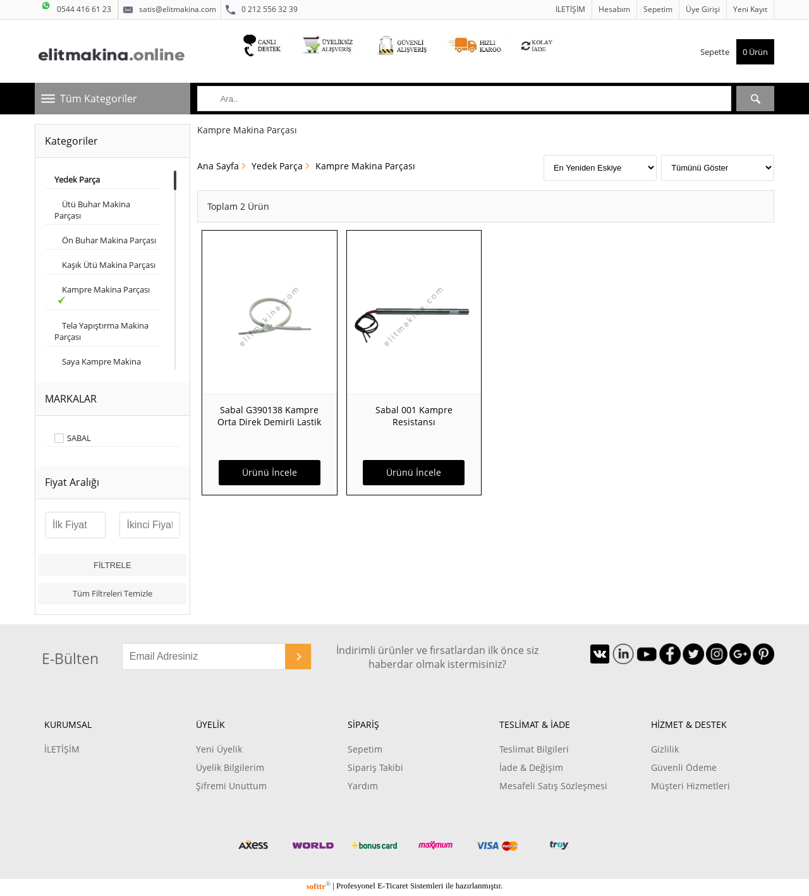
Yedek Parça (277, 166)
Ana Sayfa (218, 166)
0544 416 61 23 (76, 7)
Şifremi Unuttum (231, 786)
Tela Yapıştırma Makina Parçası (101, 331)
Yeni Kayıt (750, 9)
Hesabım (614, 9)
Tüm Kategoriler (98, 99)
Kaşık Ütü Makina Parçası (104, 264)
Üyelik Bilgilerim (230, 767)
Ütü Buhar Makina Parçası (92, 209)
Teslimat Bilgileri (534, 749)
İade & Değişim (531, 767)
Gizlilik (665, 749)
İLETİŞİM (570, 9)
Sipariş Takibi (375, 767)
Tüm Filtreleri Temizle (112, 593)
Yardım (363, 786)
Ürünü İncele (269, 472)
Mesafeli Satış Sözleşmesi (553, 786)
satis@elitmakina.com (169, 9)
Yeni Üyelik (219, 749)
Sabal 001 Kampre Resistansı (414, 416)
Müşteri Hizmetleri (690, 786)
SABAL (79, 438)
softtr (319, 886)
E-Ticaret (392, 886)
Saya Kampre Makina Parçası (97, 367)
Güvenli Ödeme (684, 767)
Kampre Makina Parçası (103, 294)
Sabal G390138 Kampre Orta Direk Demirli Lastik (269, 416)
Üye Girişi (703, 9)
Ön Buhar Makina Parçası (105, 240)
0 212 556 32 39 (262, 9)
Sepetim (657, 9)
